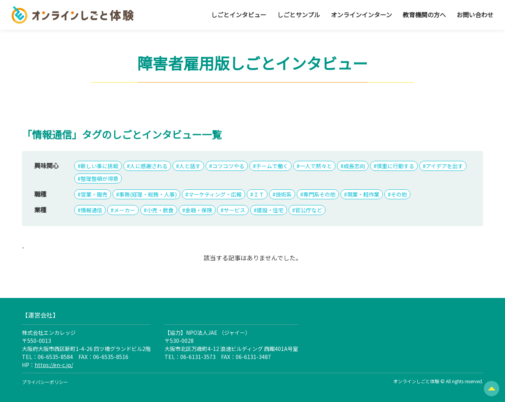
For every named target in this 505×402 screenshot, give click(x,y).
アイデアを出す (444, 166)
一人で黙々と (316, 166)
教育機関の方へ (424, 14)
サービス (234, 210)
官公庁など (308, 210)
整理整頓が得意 (99, 178)
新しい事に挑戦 (99, 166)
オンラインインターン (361, 14)
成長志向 (354, 166)
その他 (399, 194)
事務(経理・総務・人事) (148, 194)
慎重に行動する (395, 166)
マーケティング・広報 (215, 194)
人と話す (190, 166)
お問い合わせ (475, 14)
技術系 (284, 194)
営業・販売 (94, 194)
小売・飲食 (160, 210)
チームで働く (272, 166)
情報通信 (91, 210)
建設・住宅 (270, 210)
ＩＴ (258, 194)
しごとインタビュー (238, 14)
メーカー (124, 210)
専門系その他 (319, 194)
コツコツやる (228, 166)
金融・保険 (198, 210)
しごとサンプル (298, 14)
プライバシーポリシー (45, 382)
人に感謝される (149, 166)
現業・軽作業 (363, 194)
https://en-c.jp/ (54, 365)
